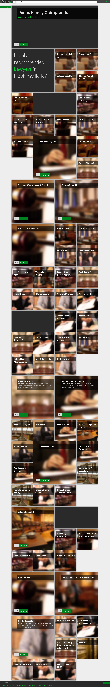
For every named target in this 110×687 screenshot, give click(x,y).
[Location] (25, 2)
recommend (24, 44)
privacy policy (33, 685)
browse (49, 685)
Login (107, 1)
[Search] (67, 2)
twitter (12, 685)
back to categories (5, 7)
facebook (5, 685)
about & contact (21, 685)
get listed (42, 685)
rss (55, 685)
